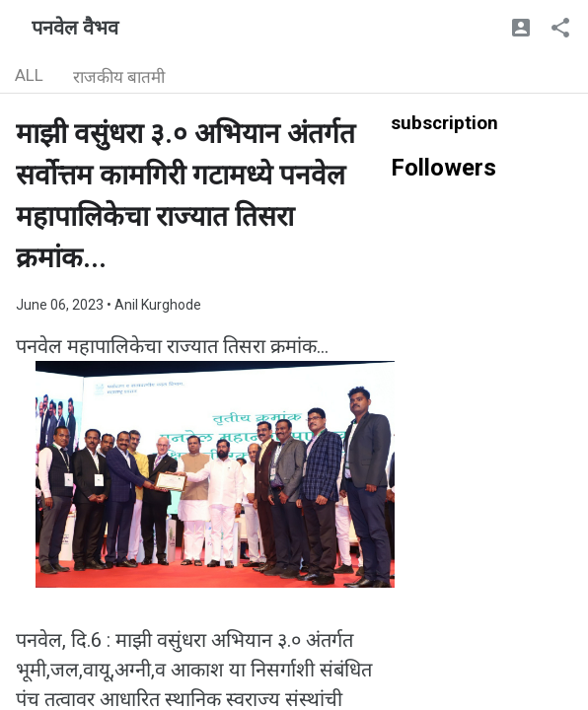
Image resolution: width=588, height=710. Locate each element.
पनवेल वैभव (75, 27)
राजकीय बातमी (119, 77)
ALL (29, 75)
